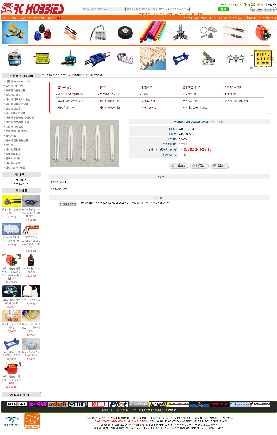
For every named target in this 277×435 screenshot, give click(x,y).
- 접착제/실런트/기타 (109, 101)
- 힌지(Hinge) (63, 87)
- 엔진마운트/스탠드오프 (195, 107)
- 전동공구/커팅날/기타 (235, 101)
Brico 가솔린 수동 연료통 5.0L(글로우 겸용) (11, 380)
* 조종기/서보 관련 (13, 126)
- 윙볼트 (144, 94)
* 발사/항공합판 (12, 149)
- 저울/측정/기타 (65, 107)
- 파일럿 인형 (230, 94)
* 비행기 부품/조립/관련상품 (19, 117)
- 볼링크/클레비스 (93, 74)
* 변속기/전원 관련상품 (16, 140)
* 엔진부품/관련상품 (14, 113)
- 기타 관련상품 (148, 107)
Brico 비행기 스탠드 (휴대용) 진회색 (11, 353)
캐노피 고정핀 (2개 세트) (11, 325)
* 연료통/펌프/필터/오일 (16, 122)
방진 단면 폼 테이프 (30, 299)
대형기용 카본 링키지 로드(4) (11, 211)
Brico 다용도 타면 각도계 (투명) (11, 301)
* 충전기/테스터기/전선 (16, 131)
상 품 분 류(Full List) (21, 75)
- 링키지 (102, 87)
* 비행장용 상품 (12, 154)
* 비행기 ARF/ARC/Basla (17, 81)
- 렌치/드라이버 (190, 101)
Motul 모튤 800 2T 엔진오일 (30, 270)
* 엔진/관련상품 (12, 108)
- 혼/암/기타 (146, 87)
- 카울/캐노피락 (190, 94)
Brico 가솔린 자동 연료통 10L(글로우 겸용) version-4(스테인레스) (11, 273)
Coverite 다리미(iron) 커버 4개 (11, 238)
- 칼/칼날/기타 (147, 101)
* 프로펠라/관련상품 (14, 90)
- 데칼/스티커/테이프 (109, 107)
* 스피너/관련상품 (13, 85)
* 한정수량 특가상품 (14, 167)
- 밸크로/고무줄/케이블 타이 (71, 101)
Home (47, 74)
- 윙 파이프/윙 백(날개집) (69, 94)
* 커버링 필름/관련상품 (16, 104)
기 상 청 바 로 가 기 (21, 394)
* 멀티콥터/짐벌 (12, 163)
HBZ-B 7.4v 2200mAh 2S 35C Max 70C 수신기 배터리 (31, 242)
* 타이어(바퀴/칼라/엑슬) (17, 99)
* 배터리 (8, 144)
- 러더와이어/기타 (232, 87)
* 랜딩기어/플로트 (13, 95)
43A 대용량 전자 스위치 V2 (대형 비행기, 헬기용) (31, 213)
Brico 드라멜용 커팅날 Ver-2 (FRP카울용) (31, 327)
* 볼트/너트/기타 (12, 158)
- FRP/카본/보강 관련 (109, 94)
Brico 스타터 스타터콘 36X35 (31, 353)
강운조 (230, 417)
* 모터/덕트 (10, 135)
